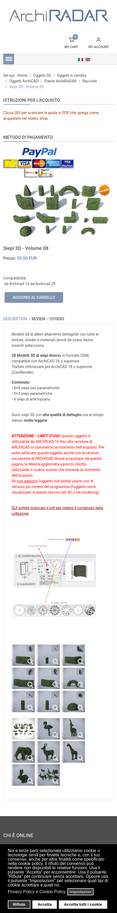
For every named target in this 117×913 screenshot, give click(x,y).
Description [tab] (15, 319)
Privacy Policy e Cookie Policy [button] (37, 891)
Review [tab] (39, 319)
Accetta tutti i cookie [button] (83, 904)
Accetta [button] (44, 904)
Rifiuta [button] (19, 904)
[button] (61, 885)
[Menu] (8, 59)
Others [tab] (57, 319)
